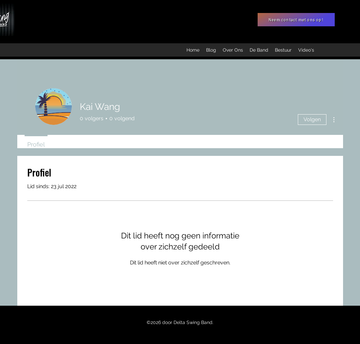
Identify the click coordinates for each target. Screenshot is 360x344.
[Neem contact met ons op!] (296, 19)
